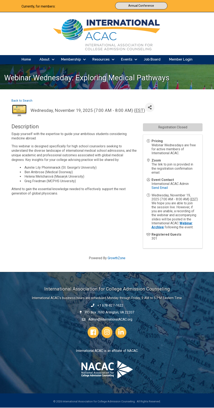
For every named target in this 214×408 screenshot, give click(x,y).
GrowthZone (116, 258)
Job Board (152, 60)
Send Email (160, 188)
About (44, 60)
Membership (71, 60)
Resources (101, 60)
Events (126, 60)
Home (26, 60)
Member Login (180, 60)
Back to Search (21, 101)
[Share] (149, 107)
